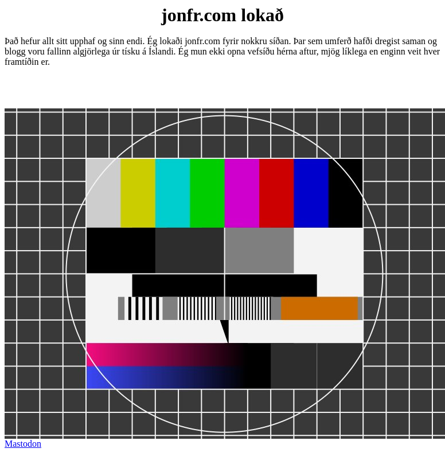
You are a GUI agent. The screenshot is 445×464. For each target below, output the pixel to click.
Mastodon (23, 444)
